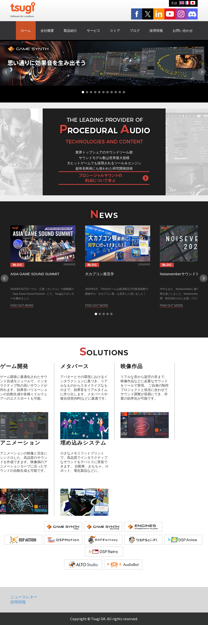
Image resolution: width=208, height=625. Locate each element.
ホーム (26, 30)
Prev (6, 72)
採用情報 (156, 30)
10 (120, 92)
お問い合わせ (183, 30)
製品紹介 (70, 30)
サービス (93, 30)
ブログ (135, 30)
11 (124, 92)
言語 (174, 3)
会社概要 (47, 30)
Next (202, 72)
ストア (115, 30)
